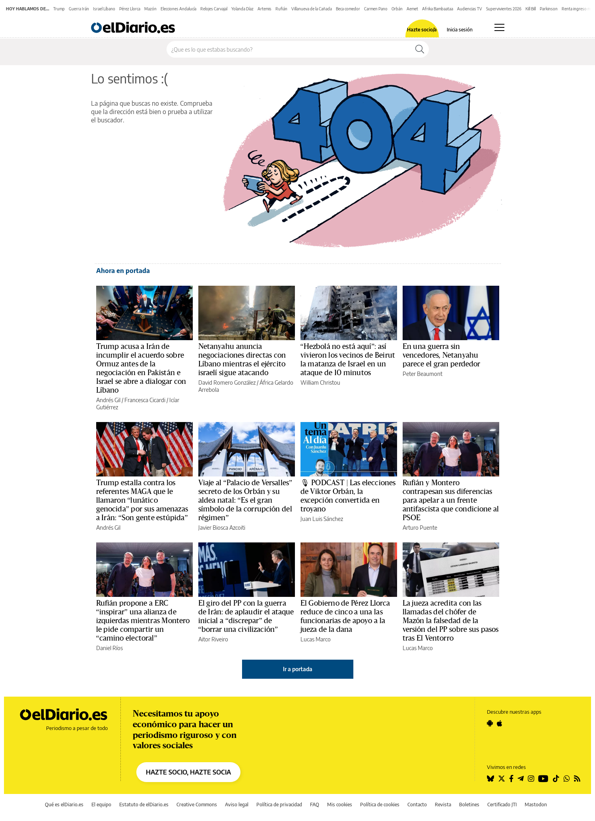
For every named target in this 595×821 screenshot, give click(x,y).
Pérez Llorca (129, 8)
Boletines (469, 804)
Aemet (412, 8)
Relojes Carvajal (213, 8)
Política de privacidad (279, 804)
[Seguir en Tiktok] (556, 778)
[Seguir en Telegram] (520, 778)
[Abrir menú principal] (499, 27)
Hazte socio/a (422, 29)
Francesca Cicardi (144, 400)
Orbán (397, 8)
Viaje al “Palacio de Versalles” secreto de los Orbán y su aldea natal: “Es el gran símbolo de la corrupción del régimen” (245, 500)
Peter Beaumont (422, 373)
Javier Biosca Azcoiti (221, 527)
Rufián (281, 8)
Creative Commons (196, 804)
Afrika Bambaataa (437, 8)
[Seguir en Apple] (499, 723)
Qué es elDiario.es (64, 804)
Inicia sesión (460, 29)
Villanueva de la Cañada (311, 8)
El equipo (101, 804)
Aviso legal (236, 804)
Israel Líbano (104, 8)
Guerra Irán (79, 8)
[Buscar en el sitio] (289, 49)
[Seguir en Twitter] (501, 778)
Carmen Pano (376, 8)
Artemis (264, 8)
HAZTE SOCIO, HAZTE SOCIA (188, 772)
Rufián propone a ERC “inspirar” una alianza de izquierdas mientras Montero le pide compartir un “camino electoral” (143, 620)
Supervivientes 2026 (503, 8)
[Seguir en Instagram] (531, 778)
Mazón (150, 8)
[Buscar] (420, 49)
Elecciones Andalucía (178, 8)
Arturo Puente (420, 527)
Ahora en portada (123, 271)
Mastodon (536, 804)
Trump (59, 8)
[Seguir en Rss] (577, 778)
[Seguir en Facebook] (511, 778)
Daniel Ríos (109, 648)
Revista (443, 804)
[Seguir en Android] (490, 723)
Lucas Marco (315, 639)
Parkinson (549, 8)
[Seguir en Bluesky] (490, 778)
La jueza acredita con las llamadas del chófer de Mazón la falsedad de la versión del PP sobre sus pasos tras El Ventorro (451, 620)
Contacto (417, 804)
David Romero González (227, 382)
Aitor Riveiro (213, 639)
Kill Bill (530, 8)
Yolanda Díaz (242, 8)
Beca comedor (348, 8)
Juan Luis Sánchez (321, 518)
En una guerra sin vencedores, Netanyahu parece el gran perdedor (442, 355)
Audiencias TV (469, 8)
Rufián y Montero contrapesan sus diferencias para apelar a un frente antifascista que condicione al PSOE (451, 500)
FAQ (314, 804)
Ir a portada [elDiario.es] (297, 669)
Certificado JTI (502, 804)
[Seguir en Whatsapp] (567, 778)
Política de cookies (379, 804)
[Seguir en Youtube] (543, 778)
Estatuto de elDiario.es (144, 804)
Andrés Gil (108, 400)
